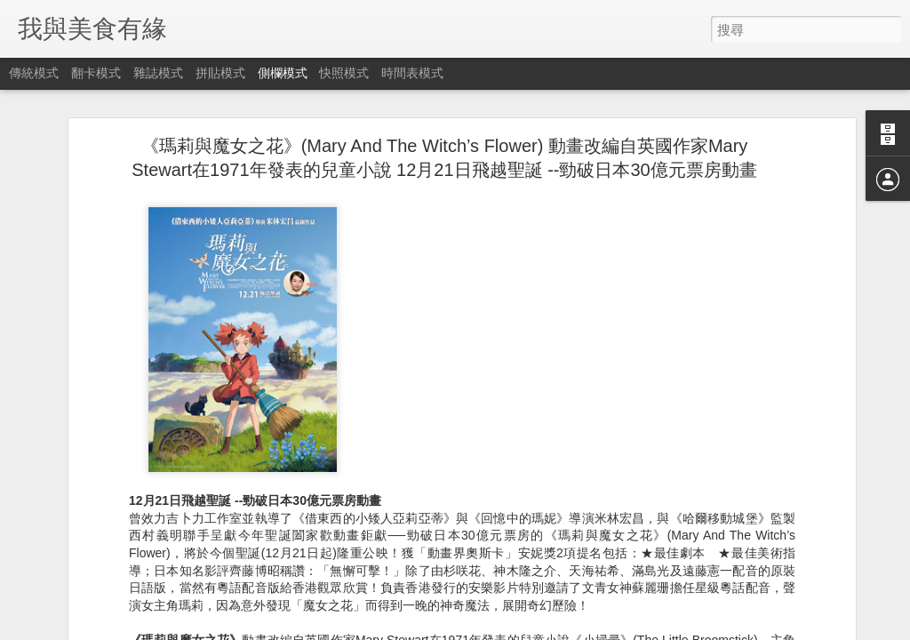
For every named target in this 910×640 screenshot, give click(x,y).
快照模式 (344, 73)
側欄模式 (282, 73)
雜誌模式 (158, 73)
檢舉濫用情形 (541, 628)
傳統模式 (34, 73)
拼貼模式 (220, 73)
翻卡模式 (96, 73)
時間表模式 (412, 73)
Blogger (489, 628)
